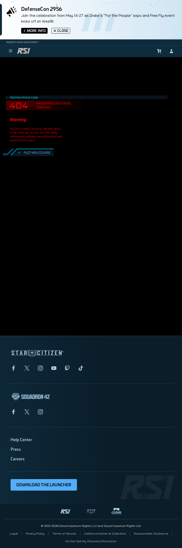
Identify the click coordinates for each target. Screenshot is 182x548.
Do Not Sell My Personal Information (91, 541)
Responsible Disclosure (151, 533)
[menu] (10, 51)
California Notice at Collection (105, 533)
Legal (14, 533)
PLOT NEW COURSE (33, 152)
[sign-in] (171, 51)
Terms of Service (64, 533)
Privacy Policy (35, 533)
